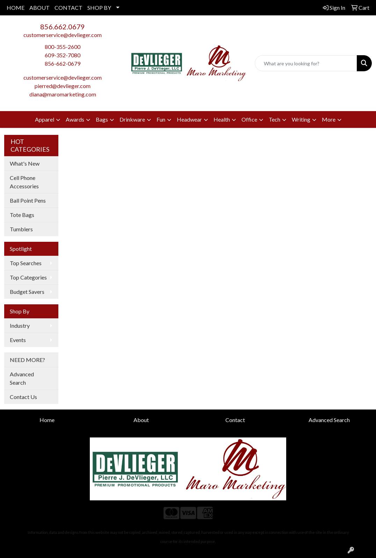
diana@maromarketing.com (62, 94)
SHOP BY (99, 7)
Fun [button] (161, 119)
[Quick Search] (306, 63)
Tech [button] (274, 119)
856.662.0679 (62, 26)
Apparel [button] (44, 119)
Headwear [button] (189, 119)
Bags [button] (102, 119)
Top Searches (26, 263)
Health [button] (222, 119)
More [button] (328, 119)
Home (47, 419)
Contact (235, 419)
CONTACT (68, 7)
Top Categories (28, 277)
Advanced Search (22, 378)
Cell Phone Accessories (24, 181)
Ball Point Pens (28, 200)
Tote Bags (22, 214)
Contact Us (23, 396)
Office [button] (249, 119)
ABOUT (39, 7)
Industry (20, 325)
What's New (24, 163)
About (141, 419)
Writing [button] (301, 119)
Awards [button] (75, 119)
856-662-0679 (62, 63)
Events (18, 339)
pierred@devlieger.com (63, 85)
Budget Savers (27, 291)
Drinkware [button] (132, 119)
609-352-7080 (62, 55)
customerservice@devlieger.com (62, 34)
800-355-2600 (62, 46)
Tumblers (21, 229)
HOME (15, 7)
